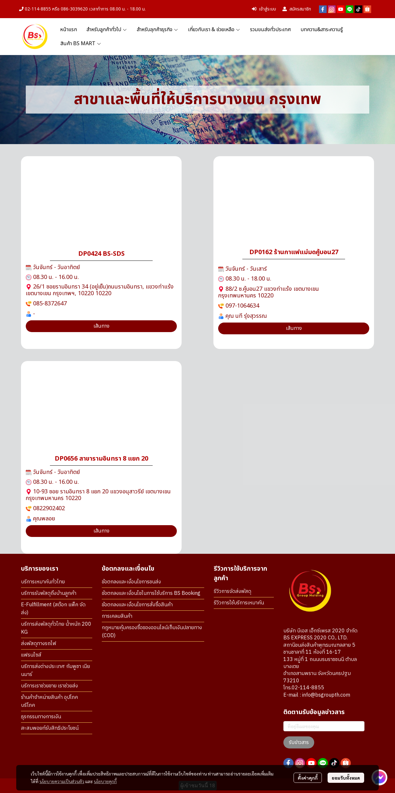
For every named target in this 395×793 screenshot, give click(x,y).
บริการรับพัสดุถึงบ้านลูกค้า (48, 593)
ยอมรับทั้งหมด (346, 778)
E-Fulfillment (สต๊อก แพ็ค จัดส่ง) (53, 609)
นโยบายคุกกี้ (105, 781)
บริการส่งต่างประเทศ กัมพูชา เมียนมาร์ (55, 670)
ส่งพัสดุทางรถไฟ (38, 643)
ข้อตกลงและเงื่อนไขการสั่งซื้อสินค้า (137, 605)
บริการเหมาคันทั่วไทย (43, 582)
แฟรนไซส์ (31, 655)
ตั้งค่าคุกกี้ (308, 778)
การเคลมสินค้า (117, 616)
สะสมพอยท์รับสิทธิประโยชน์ (50, 728)
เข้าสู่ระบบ (264, 9)
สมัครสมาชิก (296, 9)
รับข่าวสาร (299, 742)
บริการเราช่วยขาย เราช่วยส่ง (49, 686)
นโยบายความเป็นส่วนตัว (61, 781)
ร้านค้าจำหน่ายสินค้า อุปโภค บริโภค (49, 701)
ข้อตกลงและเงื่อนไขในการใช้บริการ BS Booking (151, 593)
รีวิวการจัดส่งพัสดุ (232, 591)
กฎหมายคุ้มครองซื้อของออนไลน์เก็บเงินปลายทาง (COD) (152, 631)
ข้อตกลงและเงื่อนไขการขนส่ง (131, 582)
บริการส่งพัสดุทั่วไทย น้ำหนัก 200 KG (56, 628)
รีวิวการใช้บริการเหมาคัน (239, 603)
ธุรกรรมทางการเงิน (41, 717)
